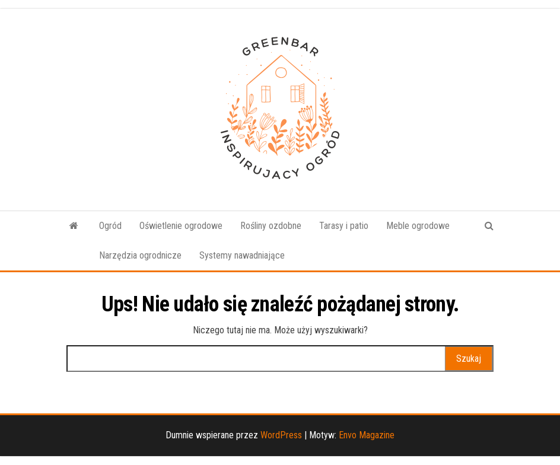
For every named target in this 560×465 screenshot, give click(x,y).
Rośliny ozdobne (270, 225)
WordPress (281, 435)
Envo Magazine (366, 435)
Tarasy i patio (343, 225)
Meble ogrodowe (418, 225)
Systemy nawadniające (242, 255)
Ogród (110, 225)
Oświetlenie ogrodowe (180, 225)
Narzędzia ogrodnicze (140, 255)
